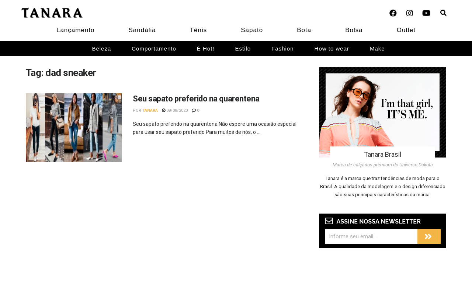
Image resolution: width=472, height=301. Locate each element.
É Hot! (206, 48)
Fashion (282, 48)
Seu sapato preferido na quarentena (196, 98)
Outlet (406, 30)
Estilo (243, 48)
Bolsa (354, 30)
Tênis (198, 30)
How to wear (332, 48)
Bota (304, 30)
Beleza (101, 48)
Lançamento (75, 30)
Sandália (142, 30)
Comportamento (154, 48)
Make (377, 48)
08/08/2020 (175, 110)
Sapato (252, 30)
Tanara (150, 110)
